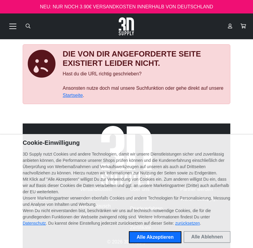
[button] (243, 26)
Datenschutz (34, 223)
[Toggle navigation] (13, 26)
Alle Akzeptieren (155, 237)
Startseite (73, 95)
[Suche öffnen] (28, 26)
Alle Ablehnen (207, 236)
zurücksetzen (187, 223)
